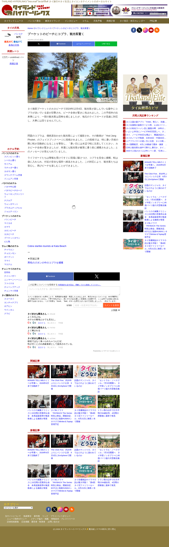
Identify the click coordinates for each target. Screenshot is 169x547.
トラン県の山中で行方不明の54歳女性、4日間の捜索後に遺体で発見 (108, 413)
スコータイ (9, 299)
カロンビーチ (10, 230)
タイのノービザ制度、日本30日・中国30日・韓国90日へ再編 (146, 138)
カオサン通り (10, 171)
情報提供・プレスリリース (63, 519)
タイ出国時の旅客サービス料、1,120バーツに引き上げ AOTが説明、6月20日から (146, 125)
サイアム (8, 164)
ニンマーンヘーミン (13, 280)
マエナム (8, 264)
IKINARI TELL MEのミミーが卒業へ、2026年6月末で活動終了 (38, 383)
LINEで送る (106, 44)
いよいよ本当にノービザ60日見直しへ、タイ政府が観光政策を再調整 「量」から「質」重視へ (146, 131)
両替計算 (111, 21)
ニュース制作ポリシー (17, 519)
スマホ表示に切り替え (106, 529)
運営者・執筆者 (38, 522)
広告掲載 (25, 522)
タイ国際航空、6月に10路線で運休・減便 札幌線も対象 (146, 144)
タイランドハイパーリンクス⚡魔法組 (77, 529)
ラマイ (7, 260)
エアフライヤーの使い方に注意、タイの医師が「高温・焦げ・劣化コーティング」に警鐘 (146, 141)
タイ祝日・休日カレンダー (132, 21)
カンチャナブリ (11, 302)
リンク (45, 516)
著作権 (37, 516)
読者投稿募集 (13, 522)
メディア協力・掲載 (40, 519)
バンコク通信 (34, 21)
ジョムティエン (11, 211)
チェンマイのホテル (11, 269)
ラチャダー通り (11, 168)
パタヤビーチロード (13, 190)
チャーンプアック (12, 287)
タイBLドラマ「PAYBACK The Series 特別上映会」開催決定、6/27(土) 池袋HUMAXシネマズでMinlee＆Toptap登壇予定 (156, 230)
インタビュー (71, 21)
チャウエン (9, 249)
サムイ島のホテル (10, 246)
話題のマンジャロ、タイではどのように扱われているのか (85, 383)
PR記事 (153, 21)
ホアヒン (8, 306)
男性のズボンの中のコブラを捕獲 (45, 262)
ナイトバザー (10, 276)
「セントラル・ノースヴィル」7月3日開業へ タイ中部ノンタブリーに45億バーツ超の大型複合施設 (109, 386)
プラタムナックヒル (13, 208)
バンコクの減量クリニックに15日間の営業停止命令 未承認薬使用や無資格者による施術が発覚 (156, 215)
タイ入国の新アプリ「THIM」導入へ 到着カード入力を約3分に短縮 (146, 122)
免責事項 (27, 516)
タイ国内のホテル (10, 295)
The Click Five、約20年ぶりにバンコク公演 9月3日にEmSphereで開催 (156, 176)
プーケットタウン (12, 238)
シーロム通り (10, 160)
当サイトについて (13, 516)
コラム (85, 21)
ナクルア (8, 200)
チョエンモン (10, 253)
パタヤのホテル (9, 183)
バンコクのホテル (10, 153)
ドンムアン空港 (11, 179)
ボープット (9, 257)
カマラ (7, 227)
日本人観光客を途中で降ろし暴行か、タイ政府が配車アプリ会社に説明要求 (146, 147)
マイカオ (8, 223)
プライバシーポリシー (61, 516)
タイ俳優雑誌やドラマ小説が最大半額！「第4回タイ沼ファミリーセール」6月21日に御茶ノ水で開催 (85, 416)
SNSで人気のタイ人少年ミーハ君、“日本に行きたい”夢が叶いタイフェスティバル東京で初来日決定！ (146, 151)
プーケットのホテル (11, 216)
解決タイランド (52, 21)
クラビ (7, 313)
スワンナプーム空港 (13, 175)
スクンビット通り (12, 156)
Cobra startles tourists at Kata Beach (47, 246)
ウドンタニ (9, 310)
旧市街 (7, 272)
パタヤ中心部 (10, 187)
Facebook (61, 44)
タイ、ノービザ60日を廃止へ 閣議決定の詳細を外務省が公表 (146, 135)
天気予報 (97, 21)
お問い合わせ (54, 522)
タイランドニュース (13, 21)
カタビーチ (9, 234)
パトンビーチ (10, 219)
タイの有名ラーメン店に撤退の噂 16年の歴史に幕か (146, 128)
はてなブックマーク (83, 44)
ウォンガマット (11, 204)
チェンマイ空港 (11, 291)
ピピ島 (7, 241)
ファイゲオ (9, 283)
